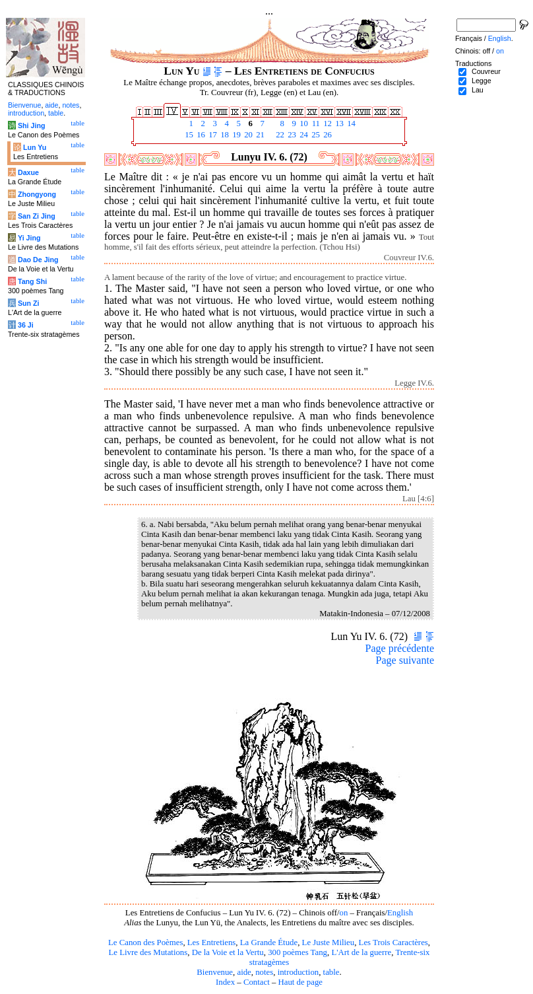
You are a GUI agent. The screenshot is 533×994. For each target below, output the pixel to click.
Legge (481, 81)
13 (338, 123)
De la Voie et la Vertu (228, 952)
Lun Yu (34, 147)
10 (303, 123)
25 (314, 134)
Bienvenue (215, 972)
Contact (256, 982)
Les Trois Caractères (393, 942)
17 (211, 134)
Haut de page (300, 982)
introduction (298, 972)
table (331, 972)
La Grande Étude (269, 942)
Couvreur (486, 71)
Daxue (28, 172)
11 (314, 123)
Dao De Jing (38, 260)
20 (247, 134)
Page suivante (405, 660)
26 (326, 134)
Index (225, 982)
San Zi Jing (36, 216)
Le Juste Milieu (328, 942)
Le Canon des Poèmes (145, 942)
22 (279, 134)
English (400, 912)
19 (235, 134)
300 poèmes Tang (297, 952)
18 (223, 134)
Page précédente (399, 648)
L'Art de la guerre (361, 952)
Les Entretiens (211, 942)
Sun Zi (29, 303)
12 (326, 123)
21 (259, 134)
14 (350, 123)
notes (264, 972)
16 (200, 134)
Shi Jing (31, 125)
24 (303, 134)
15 (188, 134)
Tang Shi (32, 281)
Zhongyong (37, 194)
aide (244, 972)
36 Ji (26, 325)
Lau (478, 90)
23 (291, 134)
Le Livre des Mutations (147, 952)
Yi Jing (29, 238)
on (344, 912)
